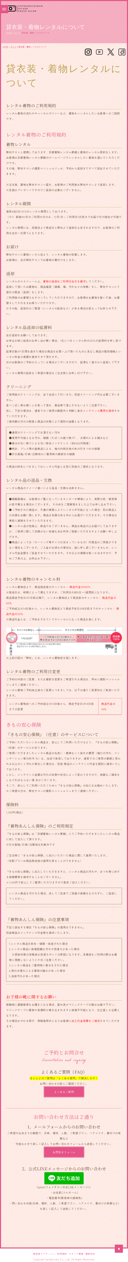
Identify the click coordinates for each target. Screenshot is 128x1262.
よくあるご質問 (64, 1092)
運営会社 (90, 1253)
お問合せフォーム (64, 1152)
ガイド (17, 32)
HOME (9, 32)
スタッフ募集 (76, 1253)
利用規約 (62, 1253)
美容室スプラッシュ (44, 1253)
